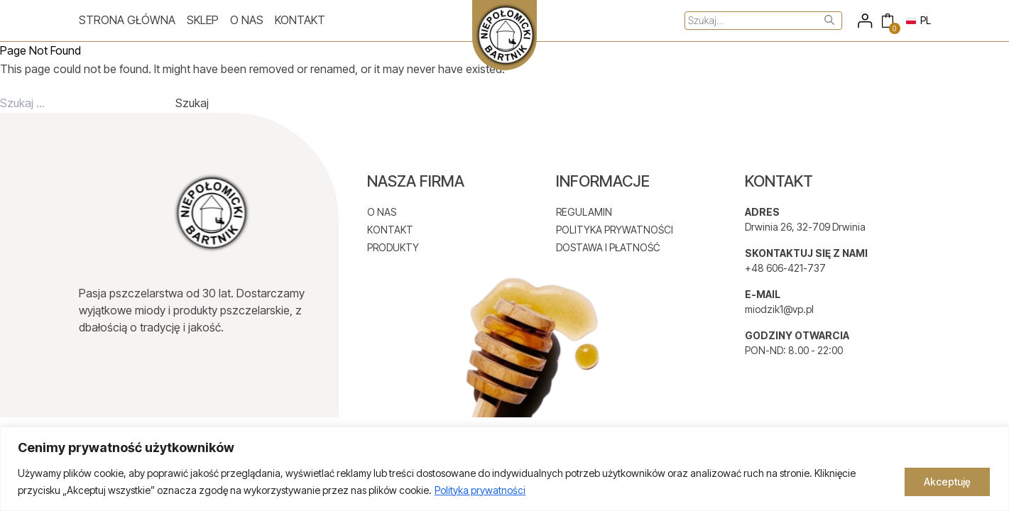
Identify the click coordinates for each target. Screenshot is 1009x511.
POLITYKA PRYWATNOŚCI (614, 230)
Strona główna (127, 20)
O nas (246, 20)
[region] (504, 469)
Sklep (203, 20)
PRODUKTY (393, 247)
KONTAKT (390, 230)
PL (918, 20)
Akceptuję (947, 482)
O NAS (381, 212)
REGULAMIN (584, 212)
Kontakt (300, 20)
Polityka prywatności (480, 490)
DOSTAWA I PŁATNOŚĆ (608, 247)
